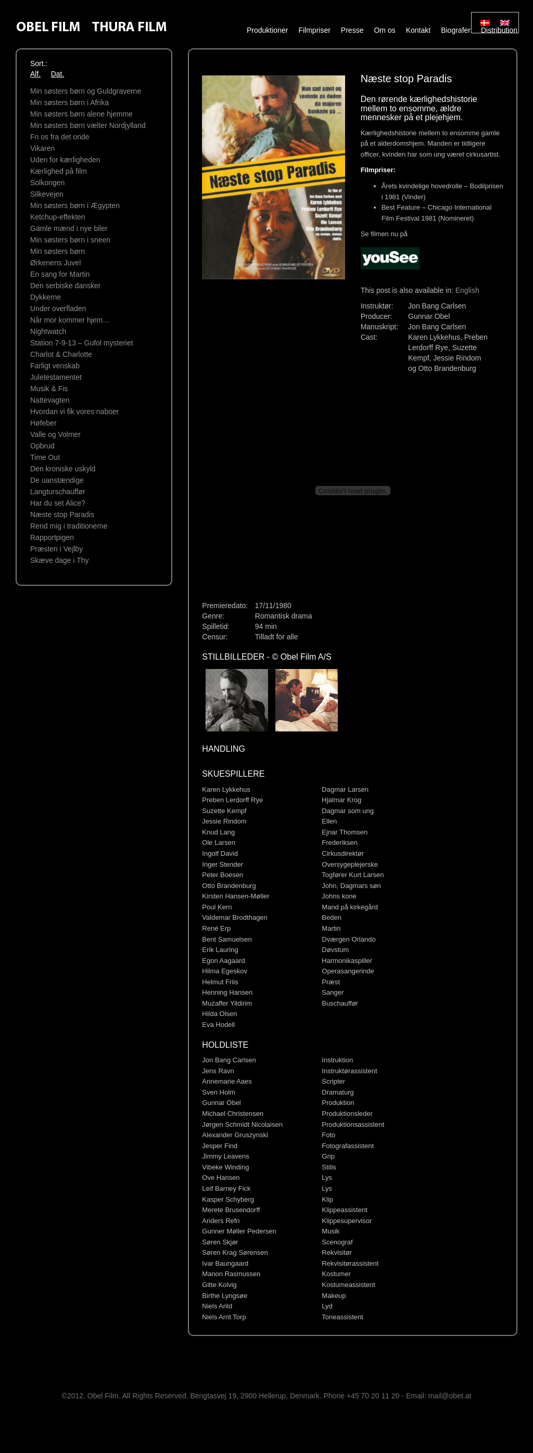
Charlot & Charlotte (61, 354)
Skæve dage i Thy (59, 560)
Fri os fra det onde (60, 137)
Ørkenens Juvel (55, 263)
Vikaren (42, 148)
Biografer (456, 30)
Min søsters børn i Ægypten (75, 205)
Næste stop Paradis (62, 514)
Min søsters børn (57, 251)
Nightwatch (48, 331)
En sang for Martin (60, 274)
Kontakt (418, 30)
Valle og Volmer (55, 434)
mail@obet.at (450, 1396)
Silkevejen (47, 194)
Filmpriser (314, 30)
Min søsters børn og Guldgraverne (85, 91)
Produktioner (267, 30)
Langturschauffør (57, 491)
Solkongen (47, 182)
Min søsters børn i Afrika (69, 102)
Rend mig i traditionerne (69, 526)
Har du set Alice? (57, 503)
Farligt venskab (55, 366)
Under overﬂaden (58, 308)
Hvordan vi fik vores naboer (74, 411)
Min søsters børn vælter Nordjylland (88, 125)
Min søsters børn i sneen (70, 240)
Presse (352, 30)
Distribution (499, 30)
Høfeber (43, 423)
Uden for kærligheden (65, 160)
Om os (384, 30)
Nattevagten (50, 400)
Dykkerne (45, 297)
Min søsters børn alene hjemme (81, 114)
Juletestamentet (56, 377)
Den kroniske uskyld (62, 469)
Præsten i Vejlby (56, 549)
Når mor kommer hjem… (70, 320)
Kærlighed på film (58, 171)
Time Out (45, 457)
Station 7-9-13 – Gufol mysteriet (81, 343)
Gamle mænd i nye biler (69, 228)
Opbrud (42, 446)
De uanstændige (57, 480)
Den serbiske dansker (65, 285)
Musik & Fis (49, 388)
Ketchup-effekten (57, 217)
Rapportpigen (52, 537)
